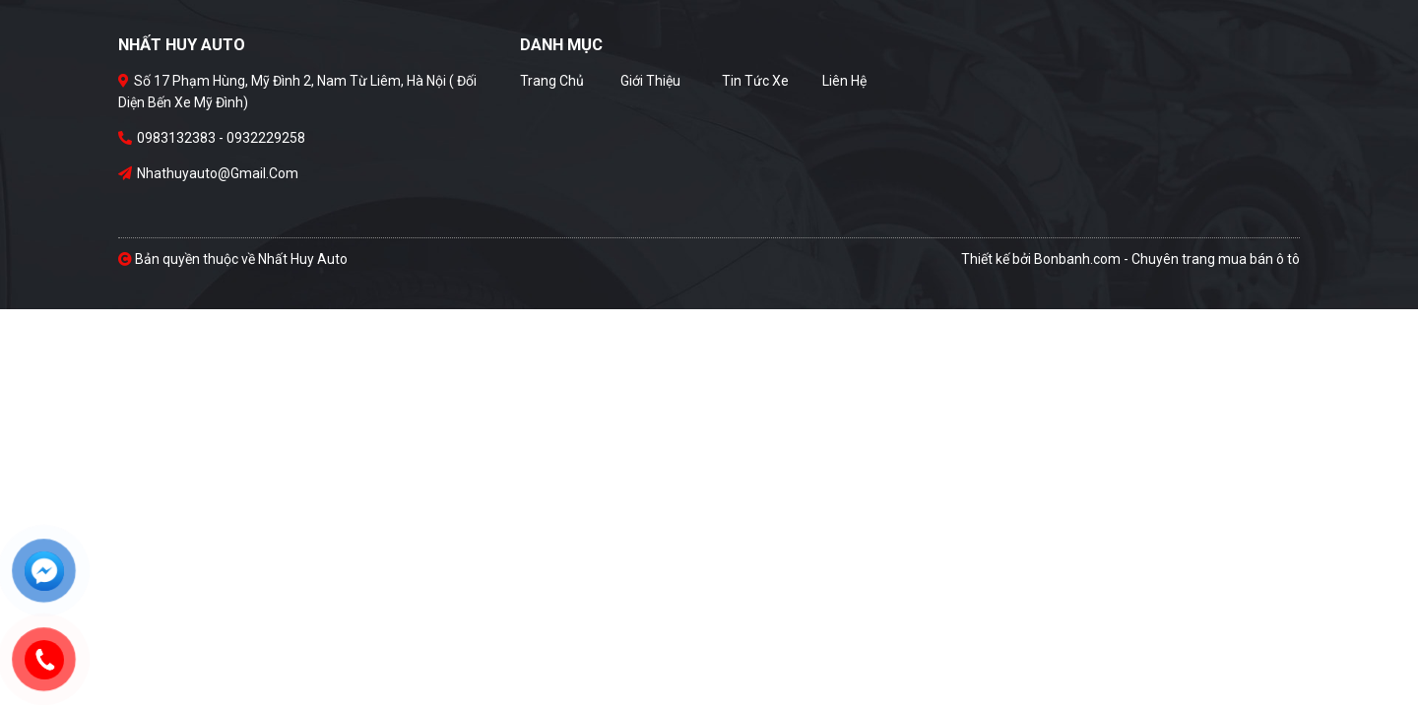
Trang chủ (552, 81)
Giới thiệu (650, 81)
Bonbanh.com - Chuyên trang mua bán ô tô (1167, 259)
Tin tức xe (755, 81)
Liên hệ (844, 81)
